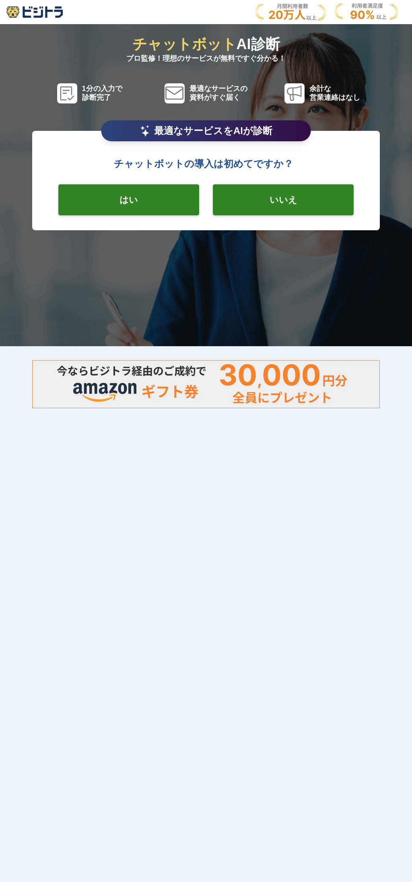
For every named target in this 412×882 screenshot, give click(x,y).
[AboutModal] (34, 12)
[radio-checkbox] (129, 200)
